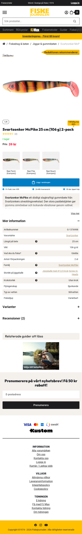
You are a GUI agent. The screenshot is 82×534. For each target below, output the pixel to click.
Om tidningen (41, 512)
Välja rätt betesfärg (33, 367)
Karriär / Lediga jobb (41, 465)
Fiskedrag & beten (19, 43)
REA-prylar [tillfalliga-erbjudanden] (22, 29)
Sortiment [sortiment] (8, 29)
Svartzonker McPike (68, 265)
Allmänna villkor (41, 477)
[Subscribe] (41, 405)
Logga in (75, 3)
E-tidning (41, 500)
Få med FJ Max (41, 504)
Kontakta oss (41, 458)
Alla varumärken (41, 450)
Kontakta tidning (41, 508)
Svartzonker (72, 235)
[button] (9, 88)
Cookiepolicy (41, 488)
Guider (63, 29)
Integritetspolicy (41, 485)
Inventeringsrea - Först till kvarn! (41, 36)
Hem (4, 44)
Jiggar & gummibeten (45, 43)
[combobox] (36, 21)
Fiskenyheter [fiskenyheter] (6, 3)
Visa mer (75, 213)
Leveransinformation (41, 481)
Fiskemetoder (49, 29)
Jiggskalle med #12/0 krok (55, 271)
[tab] (41, 221)
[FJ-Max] (35, 29)
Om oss (41, 454)
